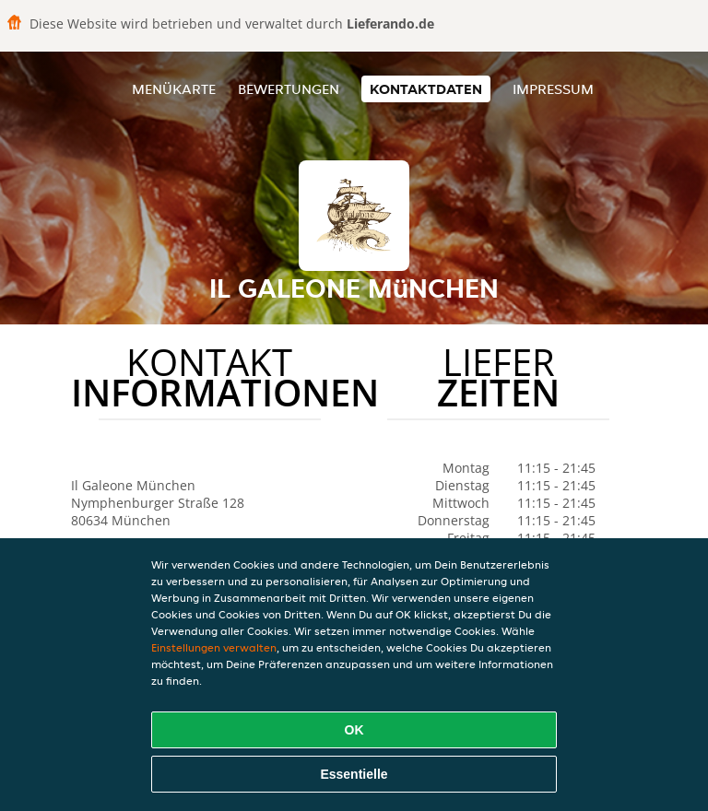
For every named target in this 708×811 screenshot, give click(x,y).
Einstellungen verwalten (214, 647)
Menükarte (174, 89)
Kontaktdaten (426, 89)
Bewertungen (288, 89)
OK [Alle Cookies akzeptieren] (354, 730)
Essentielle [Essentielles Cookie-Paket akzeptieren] (353, 774)
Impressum (553, 89)
